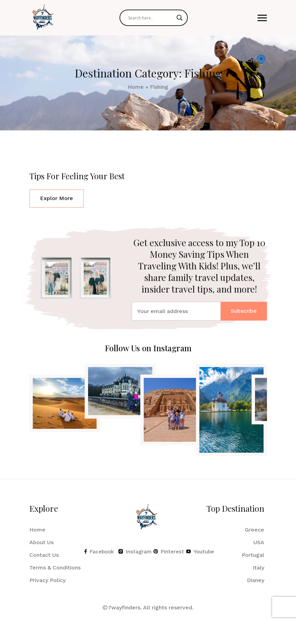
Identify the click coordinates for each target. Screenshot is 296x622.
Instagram (132, 552)
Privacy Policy (47, 580)
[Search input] (150, 18)
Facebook (97, 552)
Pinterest (166, 552)
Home (136, 87)
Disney (255, 580)
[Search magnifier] (179, 18)
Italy (258, 567)
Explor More (56, 198)
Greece (254, 529)
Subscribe (244, 311)
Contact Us (44, 555)
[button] (262, 18)
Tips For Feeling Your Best (77, 175)
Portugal (253, 555)
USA (258, 542)
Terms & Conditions (55, 567)
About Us (41, 542)
